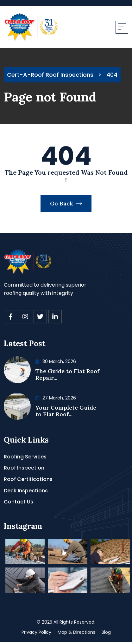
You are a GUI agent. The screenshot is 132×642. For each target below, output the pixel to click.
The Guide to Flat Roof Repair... (67, 374)
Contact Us (18, 501)
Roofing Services (25, 456)
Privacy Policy (36, 632)
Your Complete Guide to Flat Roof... (65, 411)
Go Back (66, 203)
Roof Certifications (28, 479)
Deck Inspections (26, 490)
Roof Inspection (24, 467)
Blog (106, 632)
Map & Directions (76, 632)
